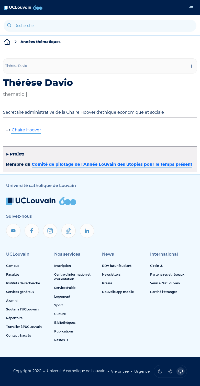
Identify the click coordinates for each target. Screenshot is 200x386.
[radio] (160, 371)
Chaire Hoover (26, 130)
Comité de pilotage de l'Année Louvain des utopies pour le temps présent (112, 164)
